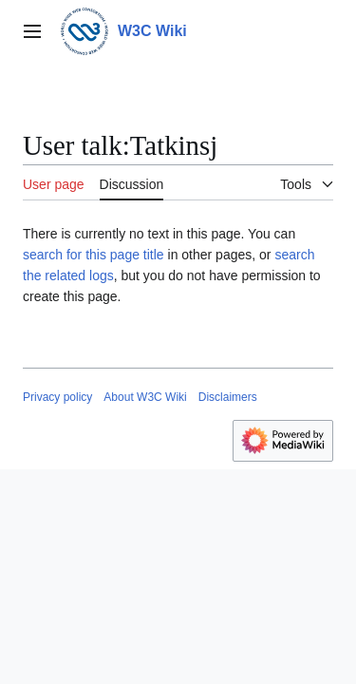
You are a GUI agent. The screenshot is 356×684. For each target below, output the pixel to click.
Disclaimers (227, 397)
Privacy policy (57, 397)
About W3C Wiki (144, 397)
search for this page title (93, 254)
